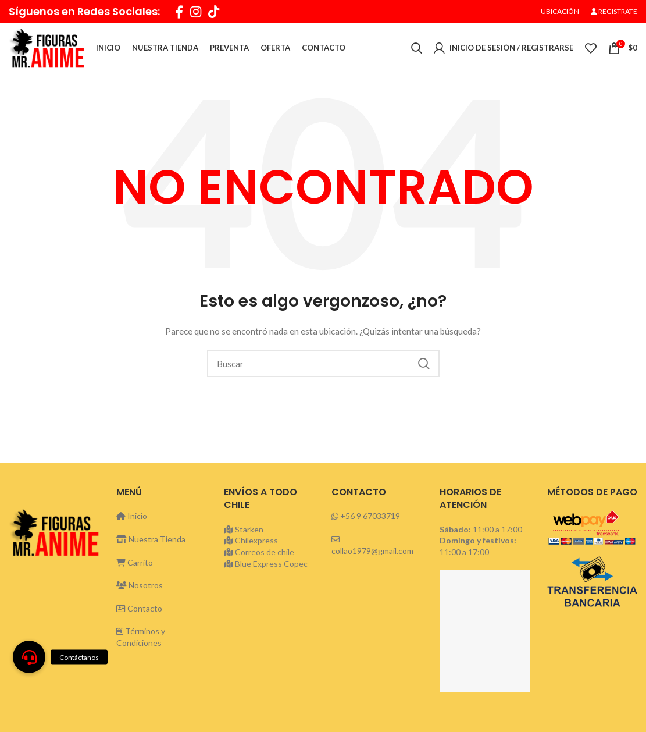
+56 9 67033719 (370, 518)
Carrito (134, 565)
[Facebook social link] (179, 12)
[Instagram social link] (196, 12)
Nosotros (139, 587)
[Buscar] (323, 366)
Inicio (131, 518)
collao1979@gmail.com (372, 553)
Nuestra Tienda (150, 541)
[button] (29, 657)
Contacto (139, 611)
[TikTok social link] (214, 12)
